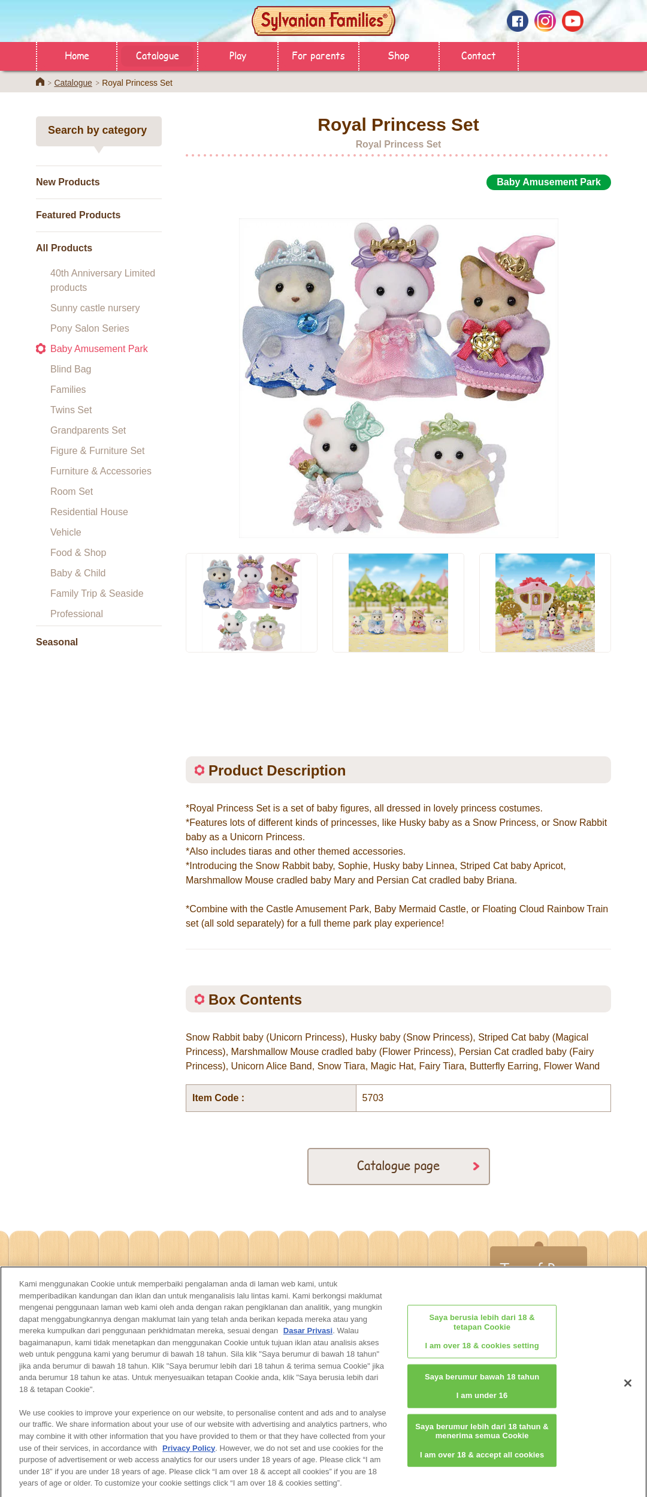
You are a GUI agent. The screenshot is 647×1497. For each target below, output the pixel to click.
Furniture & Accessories (101, 471)
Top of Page (538, 1268)
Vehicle (65, 532)
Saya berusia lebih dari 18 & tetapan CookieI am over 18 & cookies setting (482, 1336)
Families (68, 389)
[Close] (628, 1388)
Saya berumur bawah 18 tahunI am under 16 (482, 1391)
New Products (68, 182)
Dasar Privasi (307, 1335)
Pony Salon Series (89, 328)
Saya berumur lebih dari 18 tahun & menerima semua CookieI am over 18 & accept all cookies (482, 1445)
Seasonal (57, 642)
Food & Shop (78, 553)
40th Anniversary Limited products (102, 280)
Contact (478, 55)
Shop (399, 55)
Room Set (71, 491)
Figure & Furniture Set (97, 451)
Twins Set (71, 410)
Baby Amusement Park (99, 349)
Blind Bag (71, 369)
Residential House (89, 512)
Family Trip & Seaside (97, 593)
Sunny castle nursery (95, 308)
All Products (64, 248)
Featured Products (78, 215)
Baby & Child (78, 573)
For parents (318, 55)
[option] (398, 364)
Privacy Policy (188, 1452)
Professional (76, 614)
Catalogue (157, 55)
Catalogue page (398, 1165)
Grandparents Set (88, 430)
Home (77, 55)
